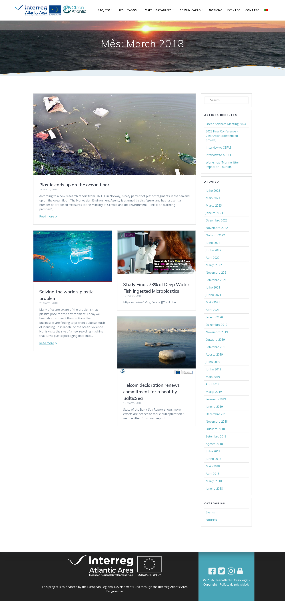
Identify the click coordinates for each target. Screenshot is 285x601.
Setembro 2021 (216, 285)
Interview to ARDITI (219, 160)
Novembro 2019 (217, 338)
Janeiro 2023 (214, 218)
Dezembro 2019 (216, 330)
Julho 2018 (213, 457)
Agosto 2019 (214, 360)
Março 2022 (214, 271)
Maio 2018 (213, 472)
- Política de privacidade (234, 584)
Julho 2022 (213, 248)
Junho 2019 (213, 375)
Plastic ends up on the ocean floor (74, 190)
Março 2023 (214, 211)
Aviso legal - (242, 580)
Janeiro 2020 (214, 323)
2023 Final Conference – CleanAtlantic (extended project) (222, 141)
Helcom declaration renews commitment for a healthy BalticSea (151, 397)
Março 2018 (214, 487)
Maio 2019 (213, 382)
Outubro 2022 (215, 241)
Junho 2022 (213, 256)
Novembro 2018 (217, 427)
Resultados (128, 10)
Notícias (215, 10)
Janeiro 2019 (214, 412)
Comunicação (190, 10)
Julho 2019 (213, 367)
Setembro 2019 (216, 352)
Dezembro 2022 (216, 226)
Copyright (210, 584)
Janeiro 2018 (214, 494)
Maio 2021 (213, 308)
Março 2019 (214, 397)
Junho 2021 (213, 300)
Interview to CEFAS (218, 153)
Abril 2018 (212, 479)
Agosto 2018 (214, 449)
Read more (46, 222)
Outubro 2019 (215, 345)
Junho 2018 (213, 464)
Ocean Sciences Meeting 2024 (226, 129)
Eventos (233, 10)
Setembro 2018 (216, 442)
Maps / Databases (158, 10)
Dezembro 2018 (216, 419)
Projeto (104, 10)
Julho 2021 (213, 293)
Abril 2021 (212, 315)
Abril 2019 (212, 390)
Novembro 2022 (217, 233)
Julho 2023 (213, 196)
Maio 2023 (213, 203)
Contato (252, 10)
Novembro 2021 (217, 278)
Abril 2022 (212, 263)
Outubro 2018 (215, 434)
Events (210, 518)
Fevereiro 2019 (216, 405)
